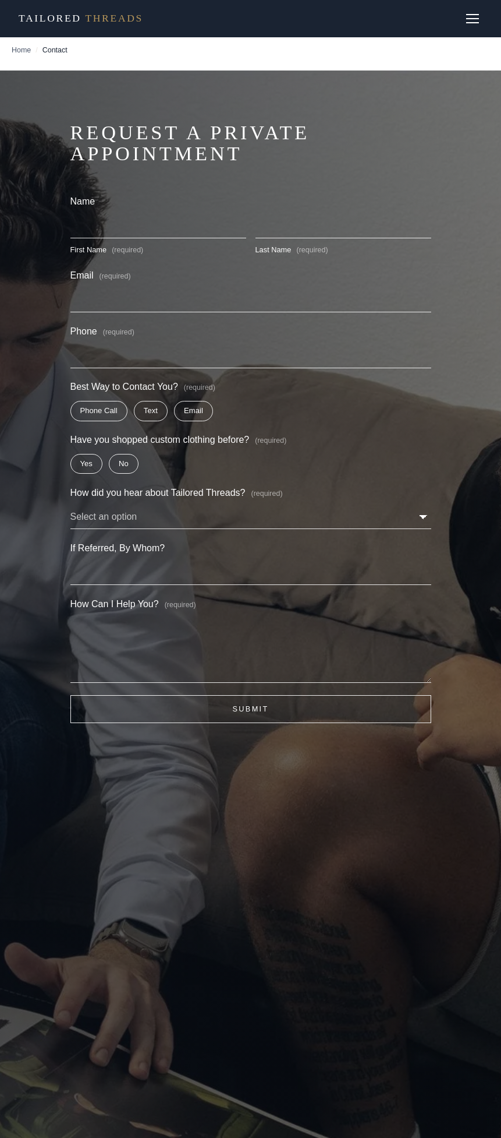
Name (82, 201)
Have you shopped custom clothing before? (178, 440)
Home (21, 50)
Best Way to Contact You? (142, 387)
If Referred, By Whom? (117, 548)
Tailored (81, 18)
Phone (102, 331)
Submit (250, 708)
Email (100, 275)
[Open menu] (473, 18)
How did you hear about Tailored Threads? (176, 493)
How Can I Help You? (133, 604)
